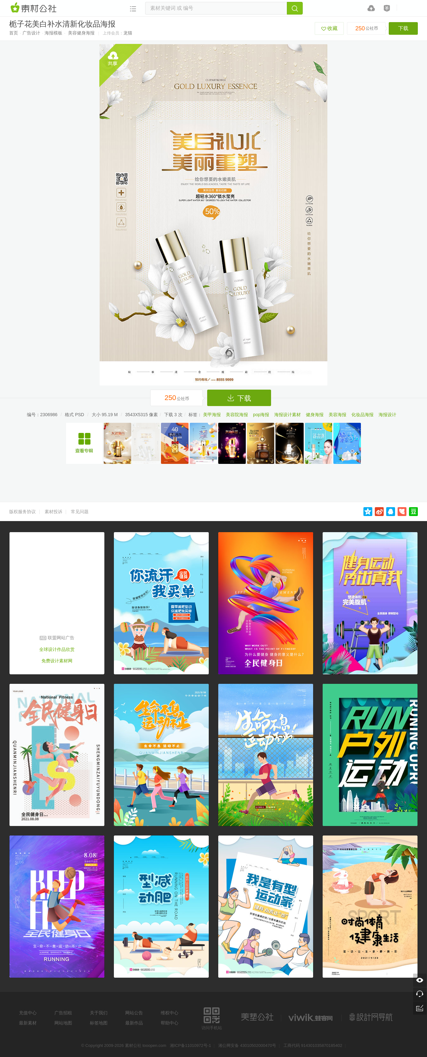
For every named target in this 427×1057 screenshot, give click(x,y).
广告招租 (63, 1012)
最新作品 (134, 1022)
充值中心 (28, 1012)
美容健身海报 (81, 32)
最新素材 (28, 1022)
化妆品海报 (362, 414)
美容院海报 (237, 414)
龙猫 (127, 32)
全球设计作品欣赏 (57, 649)
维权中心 (169, 1012)
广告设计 (31, 32)
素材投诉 (53, 511)
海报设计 (387, 414)
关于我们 (99, 1012)
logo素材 (311, 1017)
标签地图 (99, 1022)
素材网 (34, 8)
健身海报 (315, 414)
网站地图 (63, 1022)
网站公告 (134, 1012)
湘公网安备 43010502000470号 (247, 1045)
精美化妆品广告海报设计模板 (84, 443)
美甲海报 (212, 414)
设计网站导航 (371, 1017)
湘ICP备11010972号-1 (190, 1045)
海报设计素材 (287, 414)
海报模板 (53, 32)
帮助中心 (169, 1022)
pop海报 (261, 414)
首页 (13, 32)
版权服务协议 (22, 511)
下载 (403, 28)
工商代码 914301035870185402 (312, 1045)
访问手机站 (211, 1017)
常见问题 (80, 511)
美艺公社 (257, 1017)
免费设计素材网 (56, 660)
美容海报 (337, 414)
